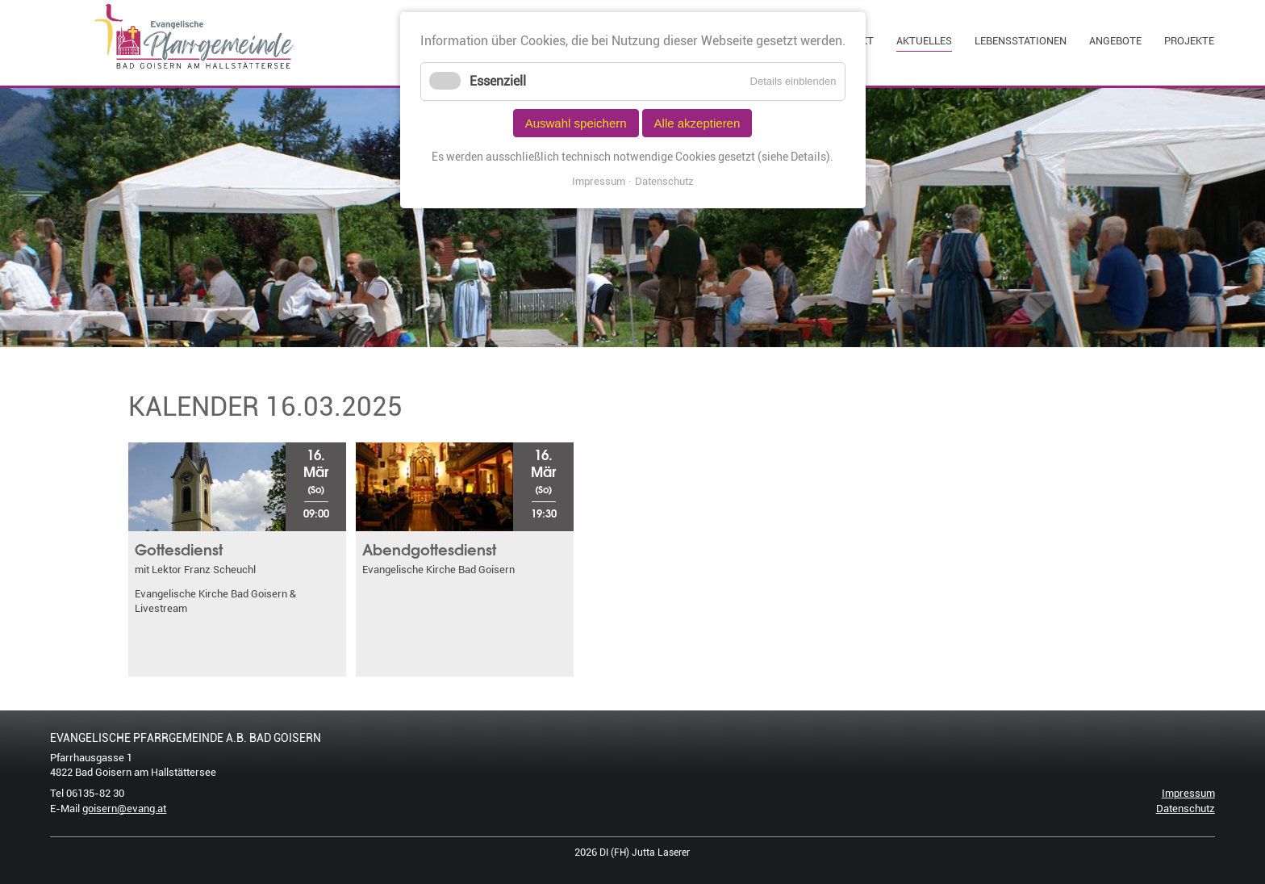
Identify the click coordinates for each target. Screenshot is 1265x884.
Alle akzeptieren (697, 123)
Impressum (1188, 793)
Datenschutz (1185, 808)
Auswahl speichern (576, 123)
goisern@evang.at (124, 808)
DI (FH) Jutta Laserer (644, 852)
